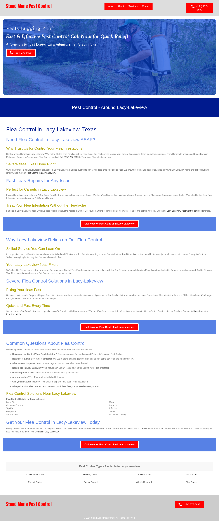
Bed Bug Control (91, 474)
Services (133, 6)
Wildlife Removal (144, 482)
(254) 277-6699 (71, 157)
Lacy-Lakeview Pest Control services (184, 211)
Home (110, 6)
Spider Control (91, 482)
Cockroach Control (35, 474)
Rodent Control (35, 482)
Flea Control (191, 482)
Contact (146, 6)
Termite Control (144, 474)
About (121, 6)
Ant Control (191, 474)
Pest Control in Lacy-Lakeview (41, 173)
